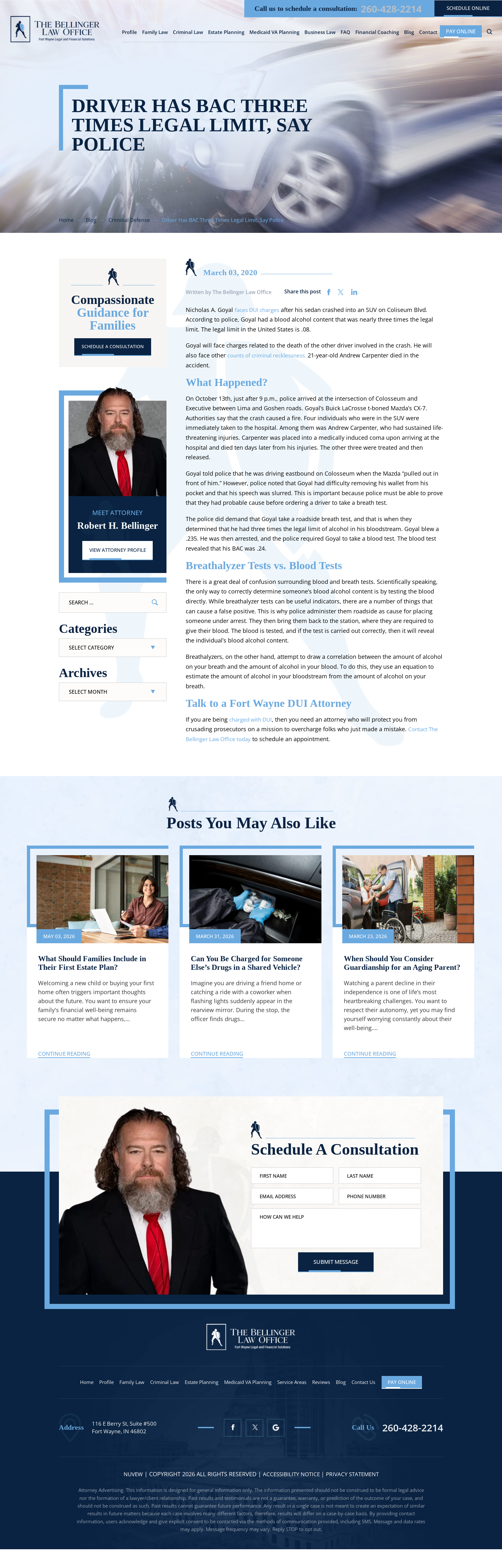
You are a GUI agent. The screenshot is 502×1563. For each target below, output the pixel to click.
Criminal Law (188, 33)
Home (76, 1396)
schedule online (464, 8)
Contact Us (372, 1396)
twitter (340, 292)
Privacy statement (355, 1488)
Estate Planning (226, 33)
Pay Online (461, 32)
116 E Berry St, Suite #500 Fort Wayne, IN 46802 (126, 1441)
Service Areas (295, 1396)
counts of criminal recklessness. (270, 355)
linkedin (354, 292)
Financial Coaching (377, 33)
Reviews (327, 1396)
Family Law (155, 33)
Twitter (254, 1441)
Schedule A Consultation (113, 347)
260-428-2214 (380, 9)
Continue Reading (66, 1064)
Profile (129, 33)
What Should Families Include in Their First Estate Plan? (96, 963)
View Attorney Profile (117, 551)
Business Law (320, 33)
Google (277, 1441)
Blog (409, 33)
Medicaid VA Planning (274, 33)
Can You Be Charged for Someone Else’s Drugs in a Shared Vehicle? (238, 968)
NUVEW (129, 1488)
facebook (329, 292)
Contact (428, 33)
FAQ (345, 33)
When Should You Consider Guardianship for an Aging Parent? (393, 968)
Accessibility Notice (291, 1488)
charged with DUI (252, 719)
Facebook (232, 1441)
